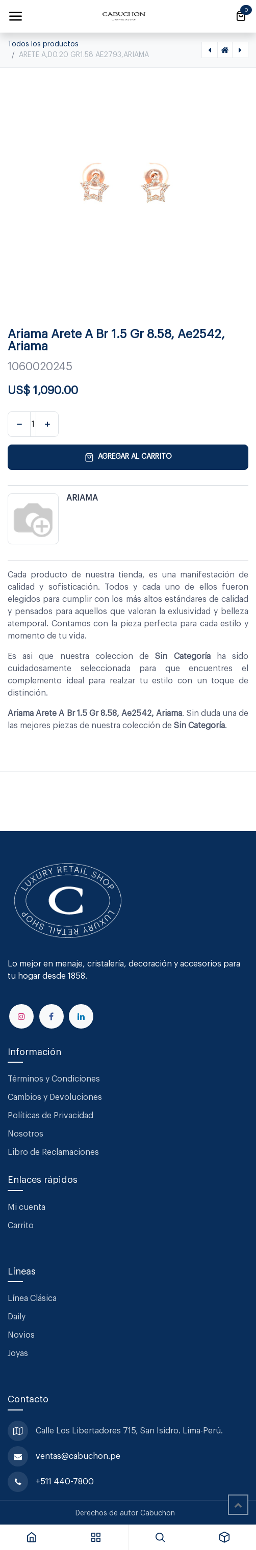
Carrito (21, 1226)
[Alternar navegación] (15, 16)
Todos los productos (43, 44)
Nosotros (25, 1134)
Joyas (18, 1353)
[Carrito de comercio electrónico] (240, 16)
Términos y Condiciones (55, 1079)
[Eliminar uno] (19, 424)
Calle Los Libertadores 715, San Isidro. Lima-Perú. (130, 1431)
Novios (21, 1335)
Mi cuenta (26, 1207)
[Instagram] (21, 1016)
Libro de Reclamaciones (53, 1152)
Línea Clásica (32, 1298)
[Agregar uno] (47, 424)
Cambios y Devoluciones (55, 1097)
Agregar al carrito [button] (128, 457)
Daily (16, 1317)
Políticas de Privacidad (50, 1116)
